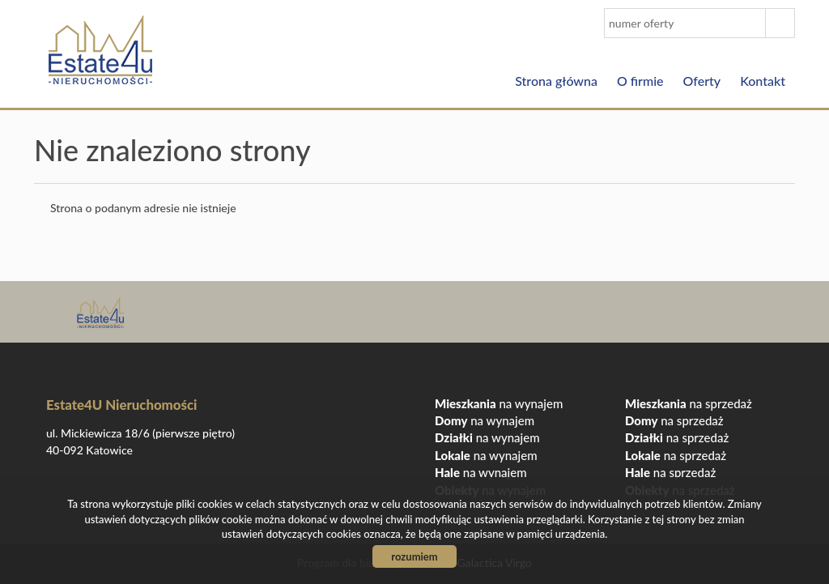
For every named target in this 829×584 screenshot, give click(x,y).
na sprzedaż (688, 403)
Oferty (702, 80)
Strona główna (556, 80)
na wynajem (499, 403)
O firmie (640, 80)
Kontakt (762, 80)
